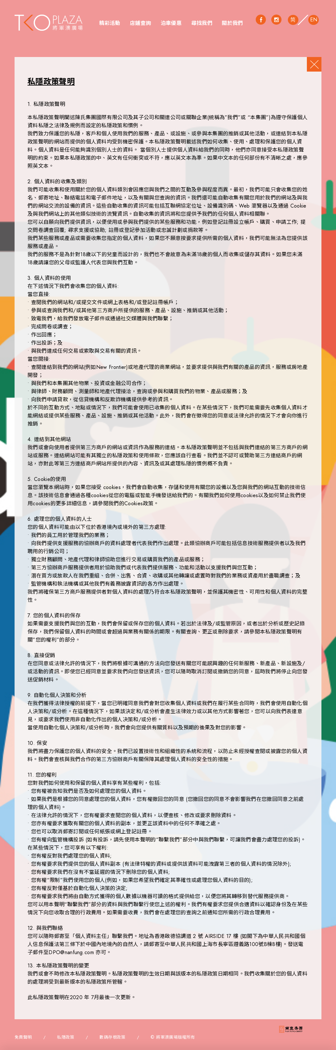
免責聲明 (23, 1037)
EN (314, 19)
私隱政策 (65, 1037)
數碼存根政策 (112, 1037)
